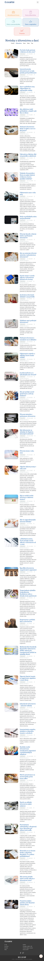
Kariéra (24, 944)
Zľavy (5, 949)
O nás (5, 944)
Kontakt (6, 948)
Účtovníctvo (19, 43)
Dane (24, 43)
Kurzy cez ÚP (25, 949)
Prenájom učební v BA (27, 946)
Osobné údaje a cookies (28, 948)
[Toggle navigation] (38, 2)
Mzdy (28, 43)
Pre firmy (6, 946)
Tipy (32, 43)
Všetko (13, 43)
